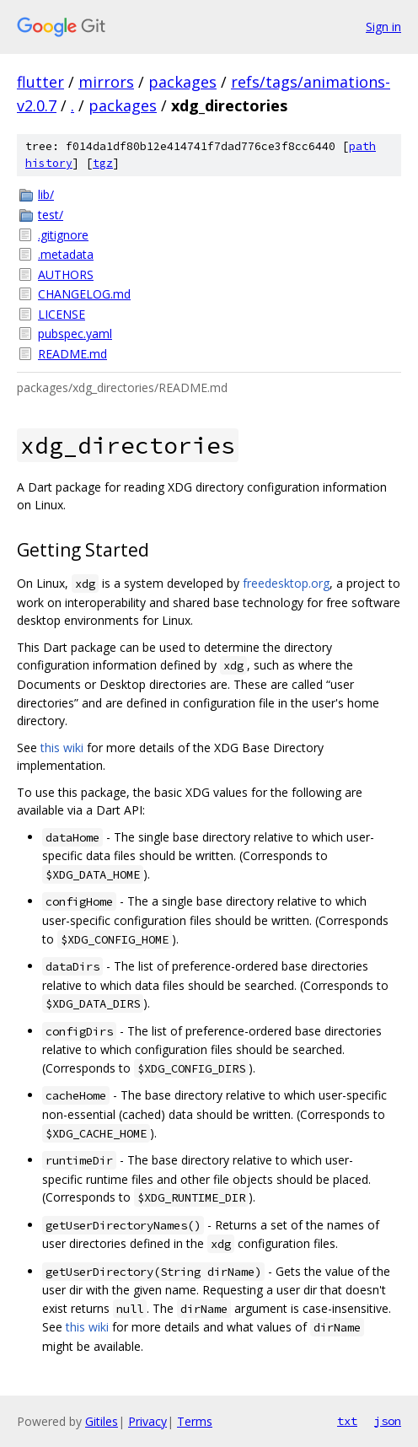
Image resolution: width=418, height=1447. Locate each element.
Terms (194, 1421)
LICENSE (61, 314)
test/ (50, 215)
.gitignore (63, 235)
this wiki (61, 748)
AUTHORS (66, 274)
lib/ (46, 194)
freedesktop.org (286, 583)
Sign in (383, 27)
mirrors (106, 82)
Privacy (147, 1421)
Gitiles (101, 1421)
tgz (103, 163)
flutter (40, 82)
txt (347, 1420)
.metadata (66, 254)
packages (182, 82)
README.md (72, 354)
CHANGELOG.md (84, 294)
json (387, 1420)
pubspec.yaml (75, 333)
